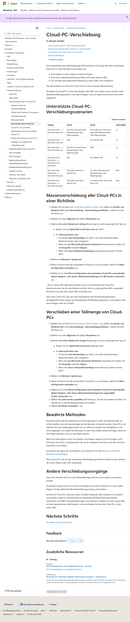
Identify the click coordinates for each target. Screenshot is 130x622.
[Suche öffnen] (115, 3)
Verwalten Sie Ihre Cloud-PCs (59, 522)
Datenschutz (65, 610)
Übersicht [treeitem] (13, 94)
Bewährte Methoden (56, 55)
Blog (42, 610)
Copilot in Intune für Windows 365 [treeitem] (20, 86)
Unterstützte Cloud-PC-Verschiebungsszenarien (66, 45)
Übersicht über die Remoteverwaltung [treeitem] (18, 107)
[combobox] (21, 33)
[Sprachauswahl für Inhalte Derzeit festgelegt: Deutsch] (9, 604)
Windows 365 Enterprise (76, 28)
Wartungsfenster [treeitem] (17, 120)
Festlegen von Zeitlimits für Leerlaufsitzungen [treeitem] (21, 143)
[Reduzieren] (37, 28)
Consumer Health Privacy (84, 610)
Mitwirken (53, 610)
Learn (48, 28)
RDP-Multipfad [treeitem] (15, 152)
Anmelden (123, 3)
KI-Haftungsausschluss (12, 610)
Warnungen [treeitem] (13, 98)
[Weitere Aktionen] (125, 28)
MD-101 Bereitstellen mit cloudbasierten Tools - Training (68, 566)
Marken (20, 614)
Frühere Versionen (31, 610)
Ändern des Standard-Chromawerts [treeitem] (25, 112)
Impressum (7, 614)
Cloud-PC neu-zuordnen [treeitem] (20, 127)
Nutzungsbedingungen (108, 610)
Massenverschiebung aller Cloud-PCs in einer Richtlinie (69, 49)
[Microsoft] (4, 3)
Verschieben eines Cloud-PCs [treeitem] (22, 123)
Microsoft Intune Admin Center (84, 207)
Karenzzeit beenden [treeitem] (18, 116)
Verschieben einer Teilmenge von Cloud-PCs (65, 52)
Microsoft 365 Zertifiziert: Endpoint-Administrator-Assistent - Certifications (76, 577)
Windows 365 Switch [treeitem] (17, 174)
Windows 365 (58, 28)
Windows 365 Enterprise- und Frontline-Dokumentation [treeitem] (20, 40)
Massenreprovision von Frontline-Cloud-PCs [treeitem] (24, 133)
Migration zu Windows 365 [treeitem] (19, 178)
